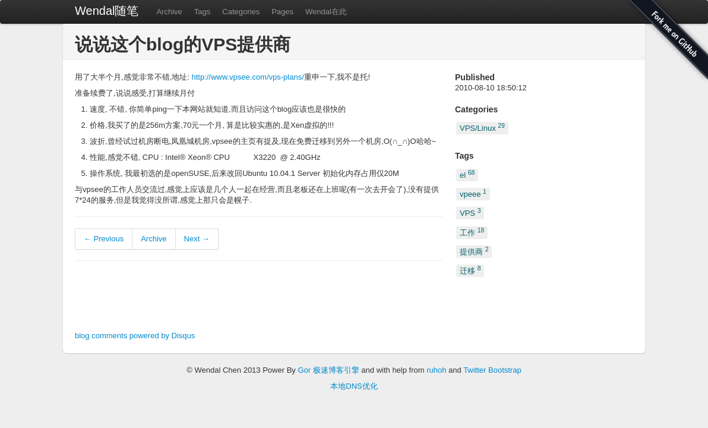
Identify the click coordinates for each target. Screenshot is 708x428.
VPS (470, 212)
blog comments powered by (135, 335)
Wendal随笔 (106, 10)
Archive (169, 11)
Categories (241, 11)
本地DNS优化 (353, 386)
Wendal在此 (326, 11)
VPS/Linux (482, 127)
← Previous (104, 238)
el (467, 174)
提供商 (474, 251)
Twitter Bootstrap (492, 370)
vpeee (473, 193)
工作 (472, 231)
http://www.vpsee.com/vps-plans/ (247, 77)
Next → (197, 238)
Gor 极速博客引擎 (328, 370)
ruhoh (436, 370)
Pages (282, 11)
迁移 (470, 270)
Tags (202, 11)
